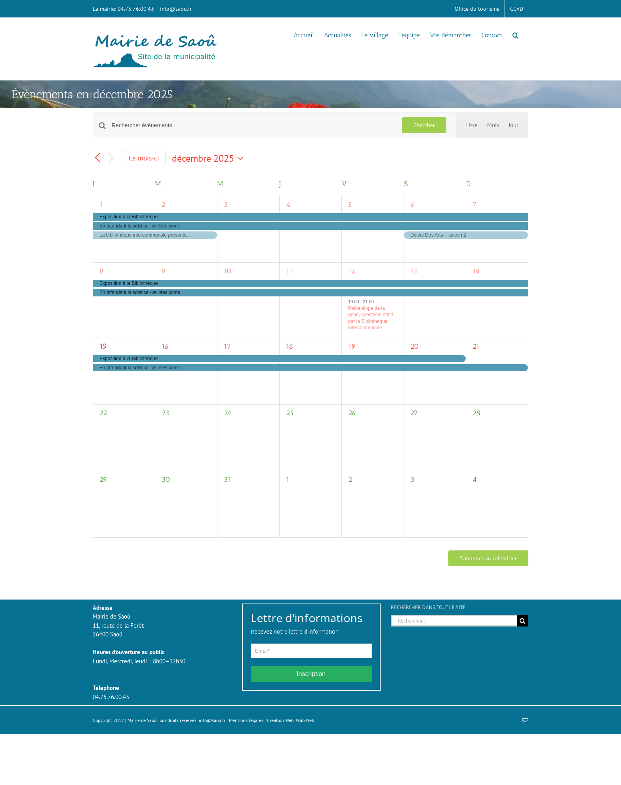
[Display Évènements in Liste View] (471, 125)
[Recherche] (522, 620)
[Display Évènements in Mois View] (493, 125)
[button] (515, 34)
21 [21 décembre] (476, 346)
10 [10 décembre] (228, 271)
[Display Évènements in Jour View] (513, 125)
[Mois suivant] (111, 158)
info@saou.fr (176, 8)
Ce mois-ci (144, 158)
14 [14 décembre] (476, 271)
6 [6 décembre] (412, 204)
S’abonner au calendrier (488, 558)
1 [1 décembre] (101, 204)
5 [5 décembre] (350, 204)
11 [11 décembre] (289, 271)
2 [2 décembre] (164, 204)
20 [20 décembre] (414, 346)
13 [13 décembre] (413, 271)
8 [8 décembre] (101, 271)
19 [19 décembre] (352, 346)
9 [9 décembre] (164, 271)
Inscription (311, 673)
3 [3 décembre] (226, 204)
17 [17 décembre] (227, 346)
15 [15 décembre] (102, 346)
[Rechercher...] (454, 620)
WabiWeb (305, 720)
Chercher (424, 125)
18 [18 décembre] (289, 346)
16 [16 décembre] (165, 346)
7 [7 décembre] (474, 204)
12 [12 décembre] (351, 271)
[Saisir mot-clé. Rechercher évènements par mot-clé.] (252, 125)
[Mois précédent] (97, 158)
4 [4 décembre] (288, 204)
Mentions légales (246, 720)
